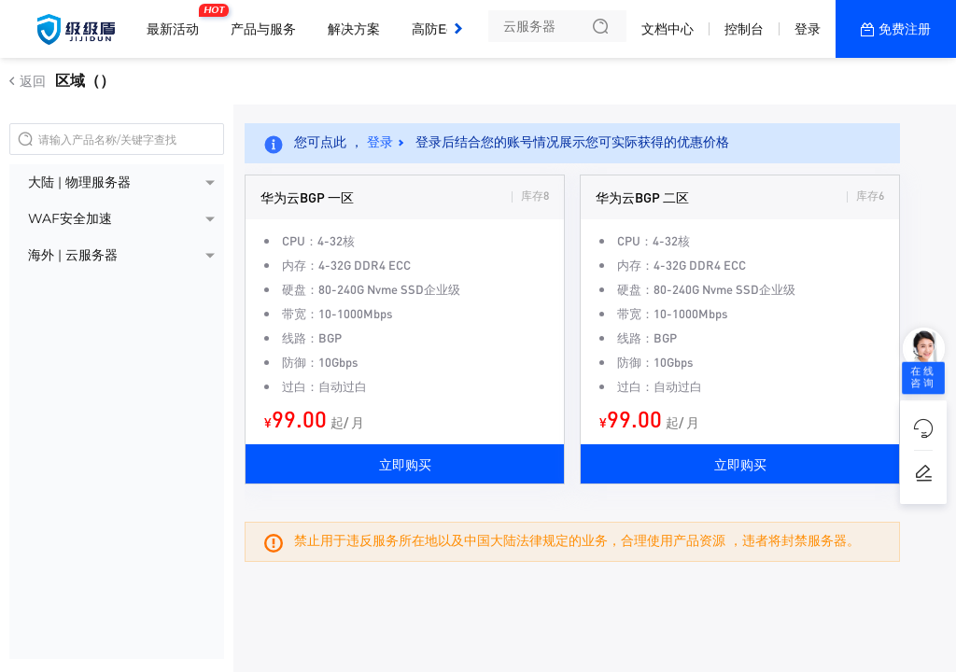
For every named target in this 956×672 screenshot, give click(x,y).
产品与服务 (263, 29)
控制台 (744, 29)
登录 (807, 29)
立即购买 (405, 463)
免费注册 (905, 29)
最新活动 (177, 21)
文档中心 (667, 29)
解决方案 (354, 29)
